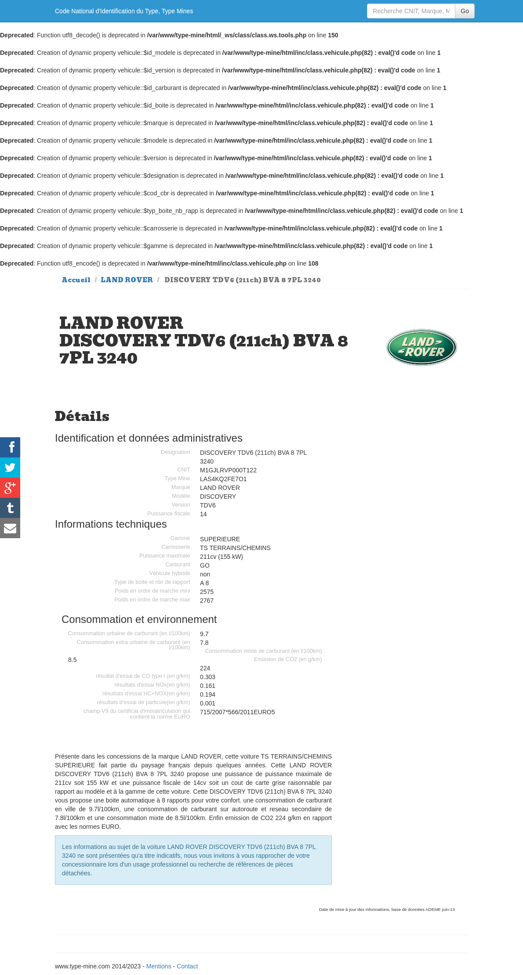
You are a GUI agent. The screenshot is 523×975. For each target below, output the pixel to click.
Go (465, 10)
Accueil (76, 280)
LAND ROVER (127, 280)
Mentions (158, 966)
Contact (187, 966)
